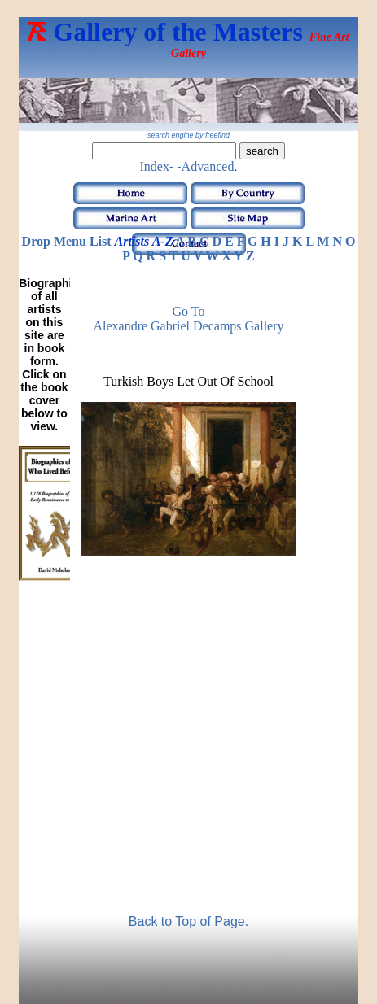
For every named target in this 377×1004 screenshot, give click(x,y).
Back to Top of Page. (188, 921)
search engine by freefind (188, 135)
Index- (157, 166)
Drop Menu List (67, 241)
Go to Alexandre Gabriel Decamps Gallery (188, 318)
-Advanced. (207, 166)
